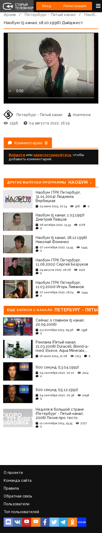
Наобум (92, 14)
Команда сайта (17, 480)
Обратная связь (18, 496)
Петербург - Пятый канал (50, 14)
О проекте (13, 473)
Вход (46, 6)
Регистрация (74, 6)
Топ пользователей (21, 512)
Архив (10, 14)
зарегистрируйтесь (52, 155)
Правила (11, 488)
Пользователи (16, 504)
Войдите (17, 155)
